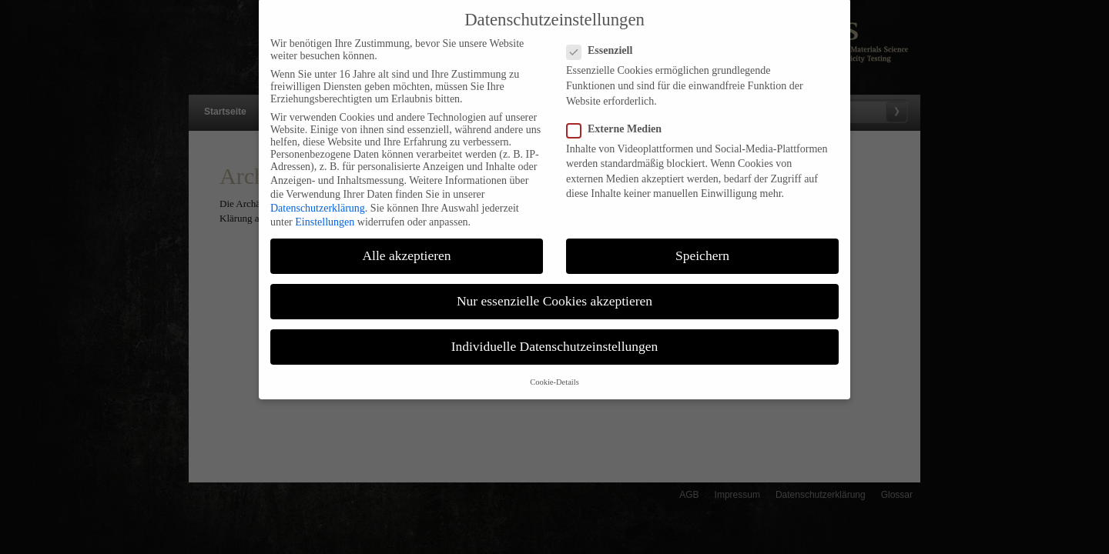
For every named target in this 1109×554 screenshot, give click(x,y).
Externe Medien (620, 117)
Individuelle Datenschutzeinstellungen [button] (554, 334)
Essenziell (605, 39)
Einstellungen (324, 209)
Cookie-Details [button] (554, 369)
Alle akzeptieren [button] (406, 243)
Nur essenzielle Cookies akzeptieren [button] (554, 288)
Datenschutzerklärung (317, 196)
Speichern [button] (702, 243)
